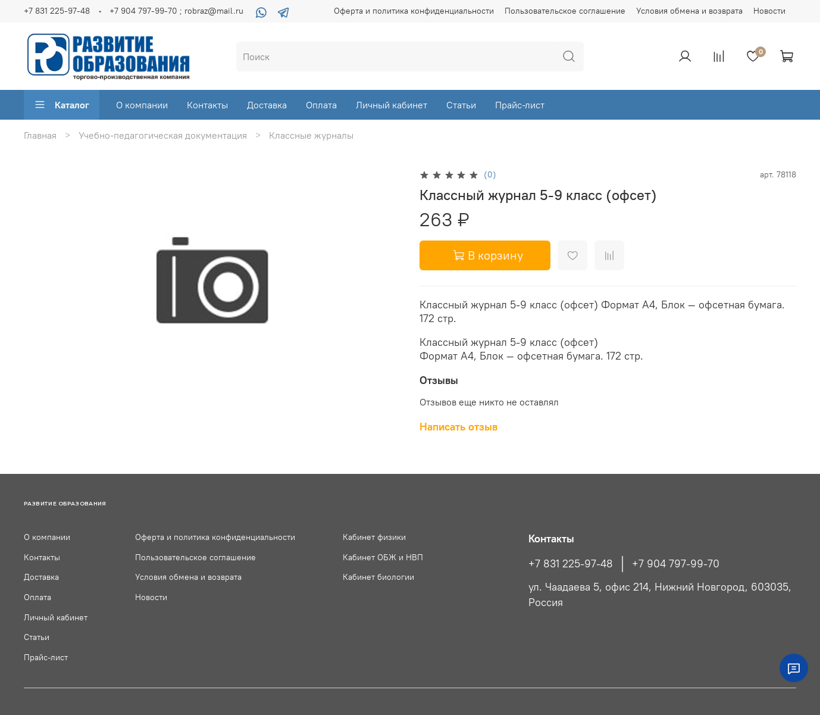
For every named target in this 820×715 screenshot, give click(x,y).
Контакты (207, 105)
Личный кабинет (391, 105)
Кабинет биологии (378, 577)
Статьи (461, 105)
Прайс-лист (519, 105)
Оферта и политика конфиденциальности (414, 10)
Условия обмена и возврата (689, 10)
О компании (142, 105)
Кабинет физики (374, 537)
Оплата (321, 105)
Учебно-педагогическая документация (163, 135)
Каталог (61, 105)
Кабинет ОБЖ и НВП (383, 557)
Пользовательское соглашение (565, 10)
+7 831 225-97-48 (57, 10)
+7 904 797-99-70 (675, 563)
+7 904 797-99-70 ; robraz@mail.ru (176, 10)
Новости (769, 10)
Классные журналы (311, 135)
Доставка (267, 105)
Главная (40, 135)
